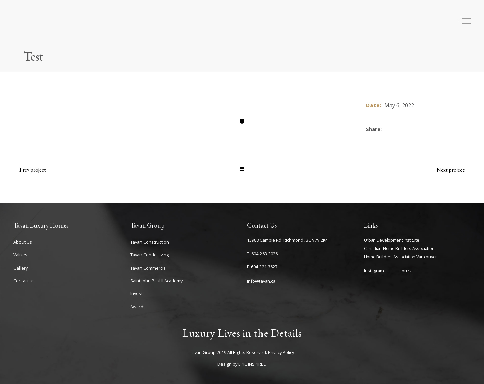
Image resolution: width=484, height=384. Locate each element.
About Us (22, 242)
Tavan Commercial (148, 268)
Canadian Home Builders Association (399, 248)
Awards (138, 307)
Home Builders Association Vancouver (400, 257)
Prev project (32, 169)
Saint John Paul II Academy (156, 281)
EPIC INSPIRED (252, 364)
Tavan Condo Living (149, 255)
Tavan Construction (149, 242)
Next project (451, 169)
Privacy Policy (281, 352)
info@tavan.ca (261, 281)
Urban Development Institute (391, 240)
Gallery (20, 268)
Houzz (405, 271)
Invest (136, 293)
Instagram (374, 271)
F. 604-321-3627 (262, 267)
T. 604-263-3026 (262, 254)
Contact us (24, 281)
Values (20, 255)
